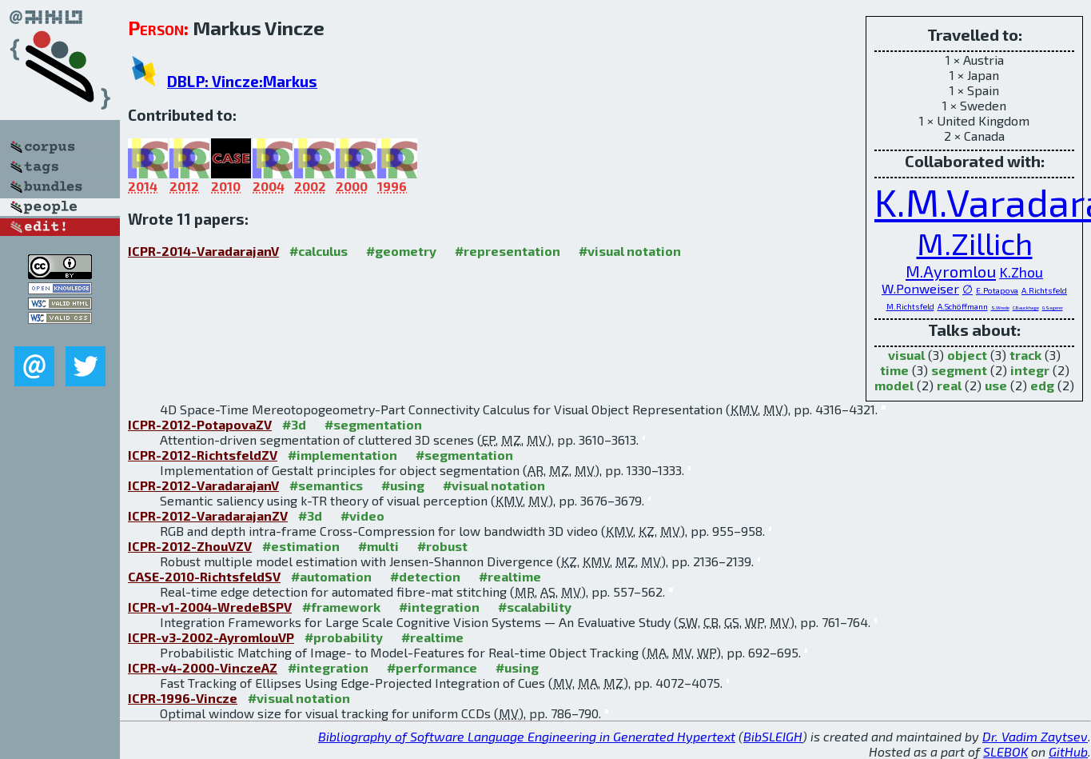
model (894, 385)
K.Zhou (1021, 272)
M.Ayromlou (951, 271)
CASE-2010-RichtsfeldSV (204, 576)
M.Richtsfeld (910, 306)
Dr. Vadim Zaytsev (1035, 736)
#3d (294, 424)
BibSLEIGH (772, 736)
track (1025, 354)
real (949, 385)
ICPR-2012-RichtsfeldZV (202, 454)
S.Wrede (1000, 307)
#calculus (318, 250)
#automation (331, 576)
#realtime (510, 576)
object (967, 354)
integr (1029, 370)
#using (402, 485)
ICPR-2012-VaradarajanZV (208, 515)
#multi (378, 545)
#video (362, 515)
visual (906, 354)
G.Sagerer (1052, 307)
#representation (507, 250)
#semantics (326, 485)
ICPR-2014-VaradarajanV (203, 250)
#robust (442, 545)
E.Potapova (997, 290)
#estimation (301, 545)
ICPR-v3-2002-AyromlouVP (211, 637)
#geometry (401, 250)
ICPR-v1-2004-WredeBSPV (210, 606)
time (894, 370)
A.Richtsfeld (1044, 290)
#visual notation (630, 250)
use (996, 385)
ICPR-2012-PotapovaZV (200, 424)
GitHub (1068, 751)
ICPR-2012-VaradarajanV (203, 485)
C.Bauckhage (1026, 307)
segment (959, 370)
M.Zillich (975, 243)
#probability (344, 637)
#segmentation (373, 424)
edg (1042, 385)
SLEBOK (1005, 751)
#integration (439, 606)
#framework (341, 606)
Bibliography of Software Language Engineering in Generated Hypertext (526, 736)
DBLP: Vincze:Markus (242, 81)
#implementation (342, 454)
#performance (432, 667)
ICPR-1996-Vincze (182, 697)
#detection (425, 576)
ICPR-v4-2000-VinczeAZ (202, 667)
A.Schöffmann (963, 306)
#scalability (534, 606)
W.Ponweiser (920, 288)
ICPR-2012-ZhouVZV (190, 545)
